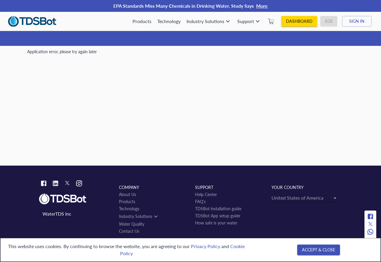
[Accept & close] (318, 250)
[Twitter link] (67, 184)
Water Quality (55, 53)
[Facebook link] (43, 184)
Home (32, 53)
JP (75, 53)
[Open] (213, 115)
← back (37, 139)
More (262, 6)
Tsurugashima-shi (124, 53)
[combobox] (159, 116)
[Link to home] (76, 199)
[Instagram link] (79, 184)
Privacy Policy (205, 246)
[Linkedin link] (55, 184)
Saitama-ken (93, 53)
